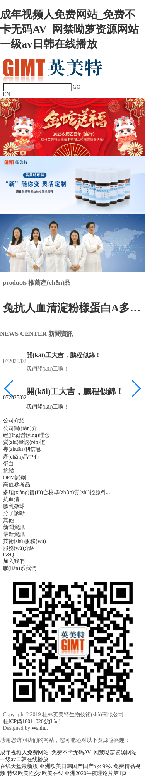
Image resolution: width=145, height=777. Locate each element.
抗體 (8, 471)
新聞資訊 (14, 527)
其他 (8, 520)
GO (76, 87)
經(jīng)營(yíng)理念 (26, 435)
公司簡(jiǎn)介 (20, 428)
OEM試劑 (14, 478)
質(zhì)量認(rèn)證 (24, 442)
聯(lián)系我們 (19, 568)
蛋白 (8, 464)
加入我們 (14, 561)
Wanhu (38, 728)
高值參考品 (16, 485)
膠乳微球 (14, 506)
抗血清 (11, 499)
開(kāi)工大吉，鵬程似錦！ (63, 355)
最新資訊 (14, 534)
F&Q (8, 555)
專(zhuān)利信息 (22, 449)
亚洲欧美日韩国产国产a (67, 766)
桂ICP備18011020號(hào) (32, 721)
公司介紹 (14, 420)
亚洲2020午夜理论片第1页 (96, 773)
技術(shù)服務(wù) (24, 541)
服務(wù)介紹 (19, 548)
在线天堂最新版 (19, 766)
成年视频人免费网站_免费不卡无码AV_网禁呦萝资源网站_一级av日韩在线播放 (72, 29)
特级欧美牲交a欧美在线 (35, 773)
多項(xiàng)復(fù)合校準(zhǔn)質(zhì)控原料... (56, 492)
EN (6, 94)
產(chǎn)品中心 (21, 457)
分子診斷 (14, 513)
